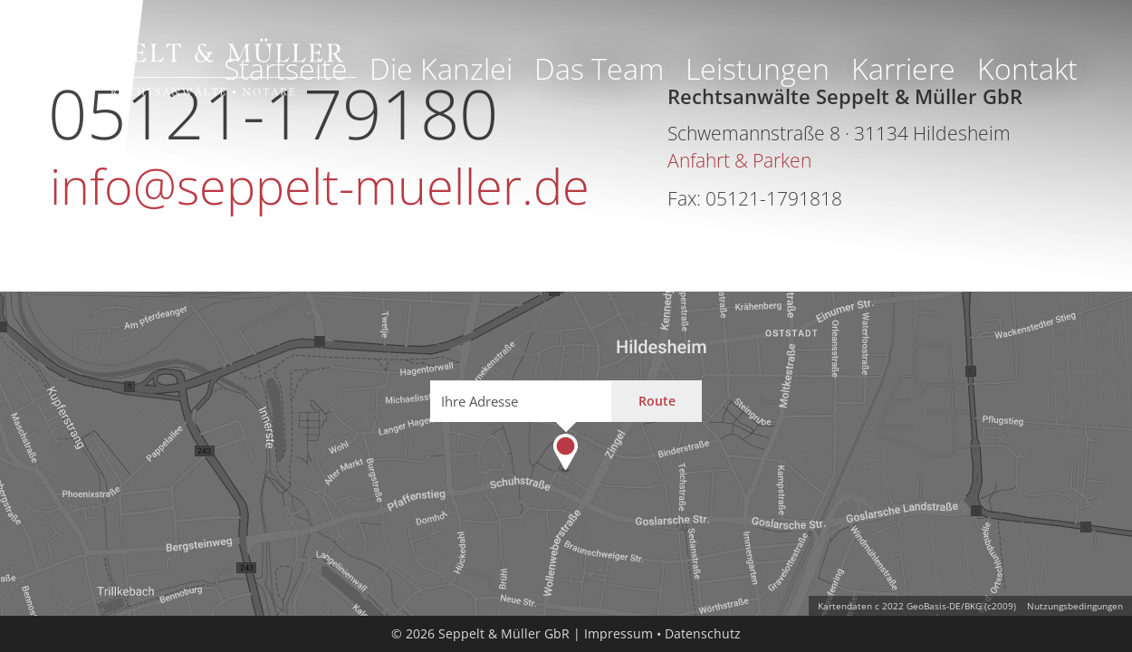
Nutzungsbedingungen (1075, 605)
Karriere (903, 68)
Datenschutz (703, 633)
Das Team (599, 68)
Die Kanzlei (441, 68)
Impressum (618, 633)
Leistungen (758, 68)
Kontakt (1027, 68)
